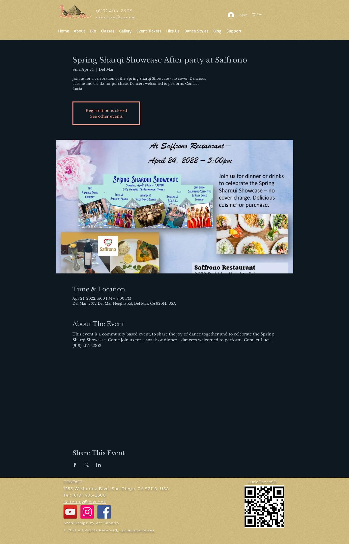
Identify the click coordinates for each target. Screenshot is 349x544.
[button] (262, 14)
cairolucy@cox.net (116, 17)
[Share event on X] (86, 465)
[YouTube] (70, 512)
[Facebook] (104, 512)
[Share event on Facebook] (74, 465)
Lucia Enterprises (136, 530)
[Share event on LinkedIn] (98, 465)
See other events (106, 116)
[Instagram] (87, 512)
